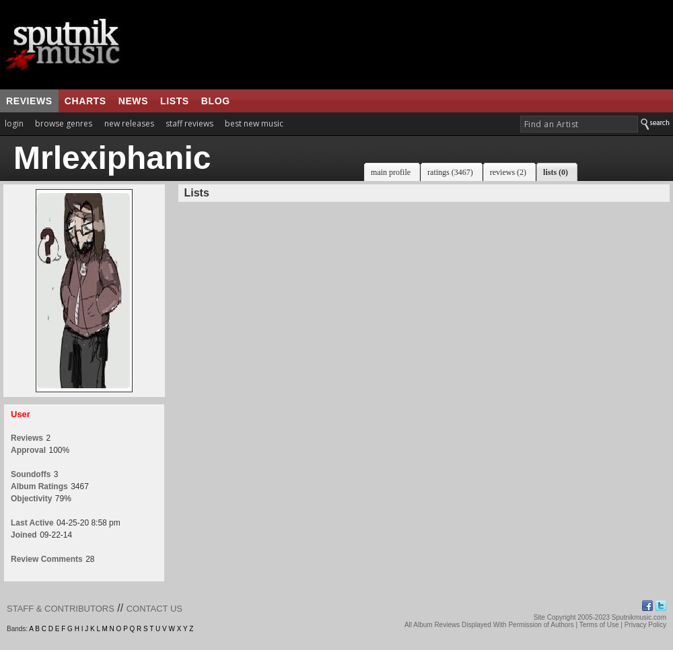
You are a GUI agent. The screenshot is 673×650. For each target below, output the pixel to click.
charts (85, 101)
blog (215, 101)
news (133, 101)
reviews (29, 101)
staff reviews (189, 123)
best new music (254, 123)
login (14, 123)
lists (174, 101)
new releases (129, 123)
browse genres (63, 123)
